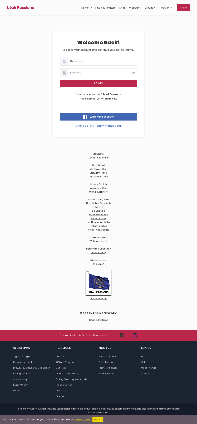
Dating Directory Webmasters (73, 379)
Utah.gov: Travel (98, 172)
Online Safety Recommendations (98, 126)
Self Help (61, 368)
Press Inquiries (64, 385)
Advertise (61, 356)
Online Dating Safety (67, 373)
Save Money (20, 379)
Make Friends (148, 368)
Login (27, 356)
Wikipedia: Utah (98, 188)
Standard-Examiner (98, 157)
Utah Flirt (98, 207)
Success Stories (107, 356)
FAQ (143, 356)
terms (163, 408)
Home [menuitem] (85, 7)
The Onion (98, 264)
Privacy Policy (106, 373)
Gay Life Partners (98, 214)
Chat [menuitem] (122, 7)
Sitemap (60, 396)
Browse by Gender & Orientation (31, 368)
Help (143, 362)
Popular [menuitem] (164, 7)
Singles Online (98, 218)
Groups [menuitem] (149, 7)
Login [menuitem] (183, 7)
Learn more (82, 419)
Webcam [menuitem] (134, 7)
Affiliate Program (65, 362)
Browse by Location (24, 362)
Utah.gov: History (98, 191)
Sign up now (109, 98)
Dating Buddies (98, 226)
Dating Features (22, 373)
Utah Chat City (98, 252)
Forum (16, 390)
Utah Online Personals (98, 203)
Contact (145, 373)
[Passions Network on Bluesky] (135, 335)
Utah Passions (20, 8)
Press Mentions (106, 362)
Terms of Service (108, 368)
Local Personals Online (98, 222)
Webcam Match (98, 241)
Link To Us (61, 390)
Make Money (20, 385)
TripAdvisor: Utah (98, 176)
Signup (17, 356)
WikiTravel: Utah (98, 169)
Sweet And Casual (98, 229)
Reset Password (111, 94)
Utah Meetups (98, 320)
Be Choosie (98, 210)
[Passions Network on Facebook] (122, 335)
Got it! (98, 419)
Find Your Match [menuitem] (105, 7)
